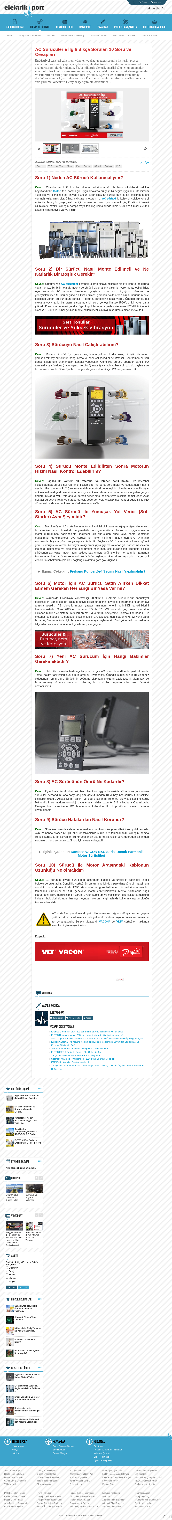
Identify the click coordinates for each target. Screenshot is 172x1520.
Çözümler (98, 1446)
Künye (15, 1450)
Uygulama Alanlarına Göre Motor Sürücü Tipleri (23, 1377)
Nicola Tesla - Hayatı (13, 1477)
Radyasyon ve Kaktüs (145, 1484)
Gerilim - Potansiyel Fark (146, 1471)
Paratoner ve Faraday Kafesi (148, 1500)
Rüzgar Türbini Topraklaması (50, 1500)
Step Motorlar (76, 1484)
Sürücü (97, 166)
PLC (118, 166)
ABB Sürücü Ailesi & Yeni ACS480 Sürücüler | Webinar (34, 1235)
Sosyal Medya (60, 1453)
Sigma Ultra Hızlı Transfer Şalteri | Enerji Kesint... (22, 1098)
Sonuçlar (23, 1287)
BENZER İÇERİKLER (20, 1368)
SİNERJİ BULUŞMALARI (154, 23)
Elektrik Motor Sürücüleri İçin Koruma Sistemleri (22, 1422)
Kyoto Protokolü (44, 1493)
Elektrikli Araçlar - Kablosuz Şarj (116, 1477)
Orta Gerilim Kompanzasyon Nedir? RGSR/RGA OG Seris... (21, 1132)
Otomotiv (13, 1268)
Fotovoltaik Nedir (110, 1481)
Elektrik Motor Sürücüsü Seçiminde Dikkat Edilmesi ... (23, 1388)
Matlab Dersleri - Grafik (14, 1496)
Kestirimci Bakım (142, 1507)
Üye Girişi (157, 2)
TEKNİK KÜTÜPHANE (40, 23)
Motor (69, 166)
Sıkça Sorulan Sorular (63, 1446)
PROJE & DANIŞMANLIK (125, 23)
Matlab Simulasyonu (13, 1507)
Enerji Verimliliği (142, 1496)
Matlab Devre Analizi (13, 1500)
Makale (50, 35)
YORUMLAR (47, 993)
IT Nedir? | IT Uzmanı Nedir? (20, 1342)
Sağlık (12, 1281)
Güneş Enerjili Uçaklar (47, 1471)
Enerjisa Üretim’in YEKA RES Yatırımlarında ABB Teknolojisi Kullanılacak (87, 1031)
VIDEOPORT (16, 1216)
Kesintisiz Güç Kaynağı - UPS (148, 1477)
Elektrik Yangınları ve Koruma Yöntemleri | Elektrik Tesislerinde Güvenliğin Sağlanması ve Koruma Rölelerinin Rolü (95, 1044)
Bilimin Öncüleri (98, 35)
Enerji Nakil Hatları (143, 1503)
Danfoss (40, 166)
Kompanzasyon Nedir (79, 1477)
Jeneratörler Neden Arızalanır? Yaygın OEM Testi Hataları (79, 1048)
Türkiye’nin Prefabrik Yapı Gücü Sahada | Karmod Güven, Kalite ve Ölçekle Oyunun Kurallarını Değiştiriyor (97, 1067)
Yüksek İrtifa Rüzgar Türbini (49, 1507)
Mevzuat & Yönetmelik (124, 35)
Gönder (12, 1287)
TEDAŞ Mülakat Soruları (146, 1481)
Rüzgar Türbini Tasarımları (82, 1493)
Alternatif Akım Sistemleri (113, 1500)
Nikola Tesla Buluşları (14, 1474)
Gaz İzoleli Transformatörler (82, 1496)
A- (141, 163)
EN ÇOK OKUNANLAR (21, 1299)
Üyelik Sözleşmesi (103, 1460)
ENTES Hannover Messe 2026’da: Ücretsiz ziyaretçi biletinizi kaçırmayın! (87, 1035)
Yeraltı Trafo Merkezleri (47, 1481)
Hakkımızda (18, 1446)
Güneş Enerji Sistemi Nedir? (50, 1496)
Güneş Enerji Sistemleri (15, 1481)
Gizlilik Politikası (102, 1457)
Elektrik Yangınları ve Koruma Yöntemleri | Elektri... (20, 1109)
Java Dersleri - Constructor (16, 1503)
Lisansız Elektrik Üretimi (48, 1477)
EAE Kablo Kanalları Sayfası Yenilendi (70, 1062)
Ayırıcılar (106, 1496)
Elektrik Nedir (141, 1474)
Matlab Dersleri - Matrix (14, 1493)
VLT (50, 166)
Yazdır (88, 1018)
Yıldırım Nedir (10, 1484)
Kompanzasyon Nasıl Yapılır (82, 1474)
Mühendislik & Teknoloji (72, 35)
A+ (147, 162)
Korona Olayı (108, 1484)
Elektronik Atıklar (44, 1484)
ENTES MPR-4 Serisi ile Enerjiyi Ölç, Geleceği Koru (76, 1052)
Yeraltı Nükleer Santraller (81, 1481)
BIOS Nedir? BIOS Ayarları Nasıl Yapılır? (23, 1353)
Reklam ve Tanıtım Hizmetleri (108, 1450)
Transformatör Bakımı (79, 1503)
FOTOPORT (16, 1178)
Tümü (9, 35)
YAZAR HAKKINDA (51, 1006)
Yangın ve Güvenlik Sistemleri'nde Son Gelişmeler (75, 1055)
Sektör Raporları (150, 35)
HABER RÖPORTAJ (15, 23)
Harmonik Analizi (142, 1493)
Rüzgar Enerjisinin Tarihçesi (49, 1503)
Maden (12, 1278)
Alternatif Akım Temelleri (113, 1503)
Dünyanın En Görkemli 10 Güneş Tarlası (14, 1196)
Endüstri (108, 166)
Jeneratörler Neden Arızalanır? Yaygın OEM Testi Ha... (21, 1120)
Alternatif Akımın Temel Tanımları (21, 1320)
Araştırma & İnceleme (30, 35)
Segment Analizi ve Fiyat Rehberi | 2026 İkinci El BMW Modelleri (82, 1059)
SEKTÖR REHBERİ (64, 23)
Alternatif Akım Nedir (111, 1507)
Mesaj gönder (74, 1018)
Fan (78, 166)
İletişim (15, 1453)
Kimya (12, 1274)
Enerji (11, 1271)
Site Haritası (59, 1450)
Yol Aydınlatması (77, 1471)
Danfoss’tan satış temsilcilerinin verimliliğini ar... (23, 1411)
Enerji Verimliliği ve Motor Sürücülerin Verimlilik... (23, 1399)
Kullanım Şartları (102, 1453)
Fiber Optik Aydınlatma (112, 1471)
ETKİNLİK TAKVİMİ (20, 1162)
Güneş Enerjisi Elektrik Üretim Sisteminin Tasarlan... (21, 1308)
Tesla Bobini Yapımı (13, 1471)
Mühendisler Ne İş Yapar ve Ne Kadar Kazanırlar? (23, 1331)
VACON (59, 166)
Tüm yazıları (58, 1018)
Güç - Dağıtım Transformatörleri (84, 1507)
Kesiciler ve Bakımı (111, 1493)
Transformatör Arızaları (80, 1500)
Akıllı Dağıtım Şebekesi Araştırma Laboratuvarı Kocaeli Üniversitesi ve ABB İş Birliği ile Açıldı (97, 1038)
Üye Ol (144, 2)
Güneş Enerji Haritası (46, 1474)
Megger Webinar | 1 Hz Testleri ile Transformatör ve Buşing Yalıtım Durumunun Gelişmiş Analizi (14, 1237)
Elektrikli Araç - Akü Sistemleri (115, 1474)
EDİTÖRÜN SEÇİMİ (20, 1089)
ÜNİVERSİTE (85, 23)
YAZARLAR (102, 23)
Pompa (87, 166)
